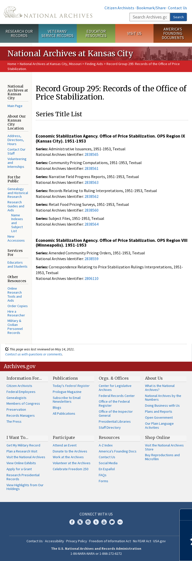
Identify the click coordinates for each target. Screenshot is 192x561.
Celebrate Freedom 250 (70, 469)
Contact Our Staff (17, 151)
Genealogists (16, 397)
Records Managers (20, 415)
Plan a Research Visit (21, 451)
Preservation (16, 409)
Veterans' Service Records (58, 33)
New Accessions (16, 238)
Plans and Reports (158, 411)
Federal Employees (21, 391)
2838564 (91, 224)
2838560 (91, 210)
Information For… (24, 378)
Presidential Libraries (115, 421)
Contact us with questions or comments (33, 354)
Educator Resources (96, 33)
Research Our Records (19, 33)
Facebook (72, 522)
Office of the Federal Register (114, 403)
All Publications (64, 413)
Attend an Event (64, 445)
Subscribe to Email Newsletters (66, 399)
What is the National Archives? (159, 387)
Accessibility (54, 541)
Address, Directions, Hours (16, 140)
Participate (64, 437)
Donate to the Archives (70, 451)
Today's (71, 385)
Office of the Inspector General (116, 413)
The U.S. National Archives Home (48, 12)
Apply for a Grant (19, 469)
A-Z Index (105, 445)
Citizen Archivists (119, 7)
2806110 (91, 278)
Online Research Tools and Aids (15, 294)
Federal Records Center (117, 395)
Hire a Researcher (16, 313)
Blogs (57, 407)
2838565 (91, 154)
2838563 (91, 182)
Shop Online (157, 437)
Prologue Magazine (67, 391)
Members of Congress (23, 403)
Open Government (159, 417)
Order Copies (18, 306)
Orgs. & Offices (114, 378)
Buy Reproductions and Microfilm (162, 457)
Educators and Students (18, 264)
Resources (109, 437)
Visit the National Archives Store (164, 447)
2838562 (91, 196)
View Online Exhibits (21, 463)
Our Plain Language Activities (159, 425)
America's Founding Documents (173, 33)
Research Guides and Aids (16, 206)
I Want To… (17, 437)
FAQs (102, 475)
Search (178, 17)
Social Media (108, 463)
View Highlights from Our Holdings (25, 487)
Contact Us (177, 7)
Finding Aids (94, 64)
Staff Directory (110, 427)
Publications (65, 378)
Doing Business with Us (162, 405)
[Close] (186, 514)
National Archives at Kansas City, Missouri (51, 64)
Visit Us (134, 33)
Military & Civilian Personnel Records (15, 326)
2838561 (91, 168)
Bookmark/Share (151, 7)
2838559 (91, 258)
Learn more (147, 552)
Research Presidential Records (23, 477)
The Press (14, 421)
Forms (103, 481)
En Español (107, 469)
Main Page (15, 106)
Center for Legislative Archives (115, 387)
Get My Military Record (23, 445)
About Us (154, 378)
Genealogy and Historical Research (18, 193)
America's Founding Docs (117, 451)
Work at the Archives (68, 457)
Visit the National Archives (25, 457)
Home (12, 64)
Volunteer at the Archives (71, 463)
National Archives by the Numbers (163, 397)
